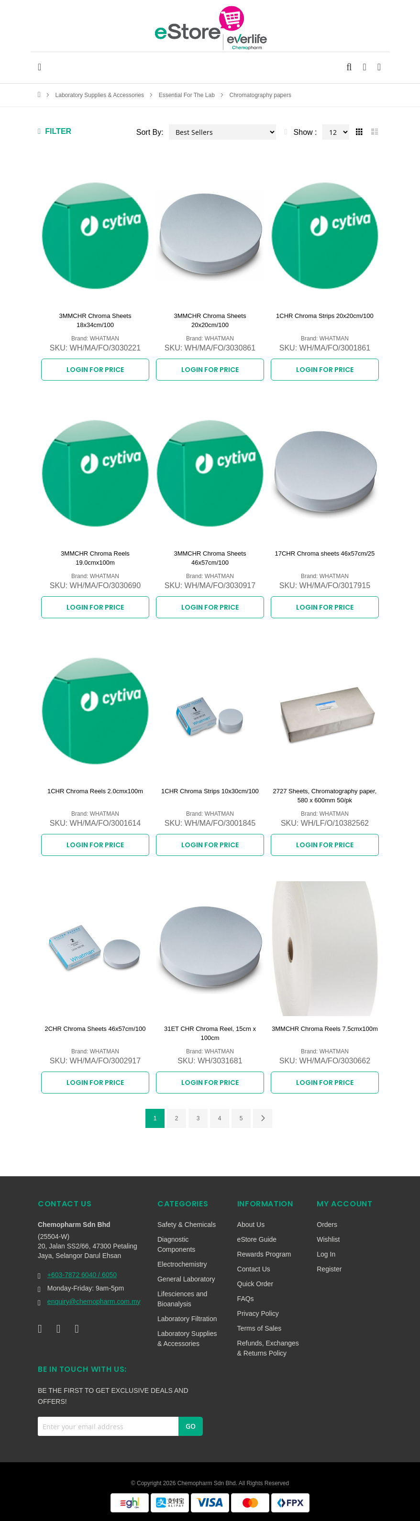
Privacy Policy (258, 1313)
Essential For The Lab (188, 95)
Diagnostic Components (176, 1244)
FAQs (245, 1298)
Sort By (148, 132)
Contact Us (253, 1269)
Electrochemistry (182, 1264)
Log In (326, 1254)
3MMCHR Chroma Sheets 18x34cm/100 (95, 320)
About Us (251, 1224)
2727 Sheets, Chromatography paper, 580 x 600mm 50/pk (325, 796)
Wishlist (328, 1239)
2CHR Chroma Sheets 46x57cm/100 (94, 1028)
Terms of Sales (259, 1328)
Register (329, 1269)
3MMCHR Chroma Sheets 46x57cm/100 (210, 558)
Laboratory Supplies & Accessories (100, 95)
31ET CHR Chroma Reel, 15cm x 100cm (210, 1033)
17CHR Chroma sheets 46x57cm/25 (325, 553)
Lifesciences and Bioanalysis (182, 1299)
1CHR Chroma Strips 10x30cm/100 (210, 791)
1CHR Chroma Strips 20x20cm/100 (325, 315)
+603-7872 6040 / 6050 (82, 1275)
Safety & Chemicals (186, 1224)
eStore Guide (257, 1239)
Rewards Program (264, 1254)
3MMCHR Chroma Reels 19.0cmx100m (95, 558)
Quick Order (255, 1284)
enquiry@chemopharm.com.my (94, 1301)
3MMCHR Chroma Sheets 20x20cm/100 (210, 320)
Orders (327, 1224)
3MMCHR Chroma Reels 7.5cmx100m (325, 1028)
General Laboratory (186, 1279)
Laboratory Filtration (187, 1319)
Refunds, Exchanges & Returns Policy (268, 1348)
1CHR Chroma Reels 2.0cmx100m (95, 791)
